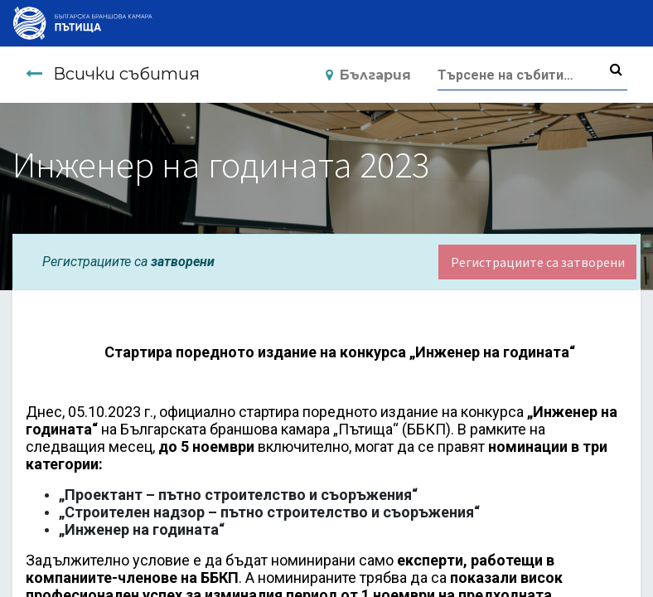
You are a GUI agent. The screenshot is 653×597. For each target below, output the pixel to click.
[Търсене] (616, 69)
